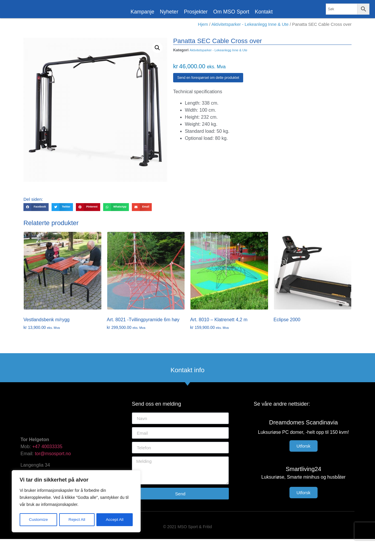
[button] (157, 52)
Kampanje (142, 12)
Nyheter (169, 12)
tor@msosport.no (53, 458)
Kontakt (264, 12)
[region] (76, 501)
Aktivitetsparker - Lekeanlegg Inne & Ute (249, 29)
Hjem (203, 29)
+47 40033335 (47, 451)
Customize (38, 519)
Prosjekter (196, 12)
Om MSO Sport (231, 12)
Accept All (115, 519)
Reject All (76, 519)
